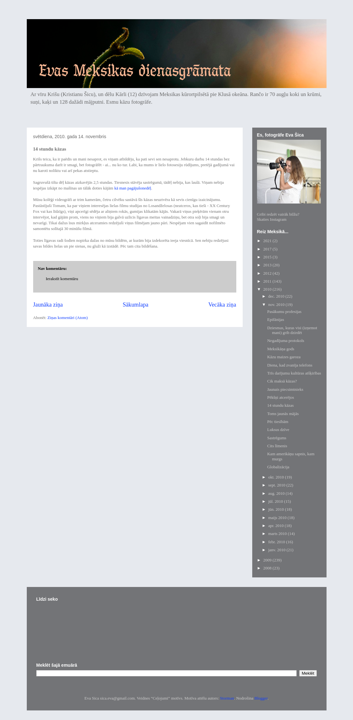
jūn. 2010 (276, 509)
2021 (268, 240)
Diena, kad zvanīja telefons (290, 365)
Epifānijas (275, 319)
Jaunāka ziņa (48, 304)
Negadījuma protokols (285, 340)
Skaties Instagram (272, 219)
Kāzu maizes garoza (284, 356)
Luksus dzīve (278, 429)
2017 (268, 249)
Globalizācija (278, 466)
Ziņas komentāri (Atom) (68, 317)
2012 (268, 273)
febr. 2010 (277, 541)
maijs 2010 (278, 517)
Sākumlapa (136, 304)
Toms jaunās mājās (283, 413)
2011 (268, 281)
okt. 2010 (276, 477)
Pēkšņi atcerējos (280, 397)
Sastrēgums (276, 437)
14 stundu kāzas (280, 405)
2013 (268, 265)
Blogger (261, 698)
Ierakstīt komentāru (62, 278)
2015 (268, 257)
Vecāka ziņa (222, 304)
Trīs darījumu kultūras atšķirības (294, 373)
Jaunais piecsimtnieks (285, 389)
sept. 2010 (277, 485)
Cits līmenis (277, 445)
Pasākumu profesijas (284, 311)
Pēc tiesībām (277, 421)
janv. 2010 (277, 549)
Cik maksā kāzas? (282, 381)
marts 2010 (278, 533)
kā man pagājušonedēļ (132, 188)
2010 (268, 289)
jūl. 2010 (276, 501)
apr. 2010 (276, 525)
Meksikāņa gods (280, 348)
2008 (268, 568)
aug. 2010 (277, 493)
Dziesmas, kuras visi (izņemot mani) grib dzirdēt (292, 330)
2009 (268, 560)
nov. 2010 (276, 304)
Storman (227, 698)
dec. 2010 (276, 296)
